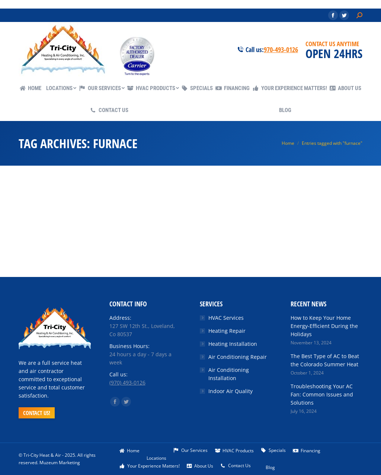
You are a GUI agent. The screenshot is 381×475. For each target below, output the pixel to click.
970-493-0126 (281, 49)
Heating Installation (232, 343)
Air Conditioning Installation (228, 374)
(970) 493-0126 (127, 382)
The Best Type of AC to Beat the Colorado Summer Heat (325, 360)
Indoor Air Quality (230, 391)
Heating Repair (227, 330)
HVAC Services (226, 317)
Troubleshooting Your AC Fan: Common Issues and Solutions (322, 394)
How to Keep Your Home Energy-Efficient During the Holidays (324, 326)
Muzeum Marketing (59, 462)
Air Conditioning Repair (237, 356)
